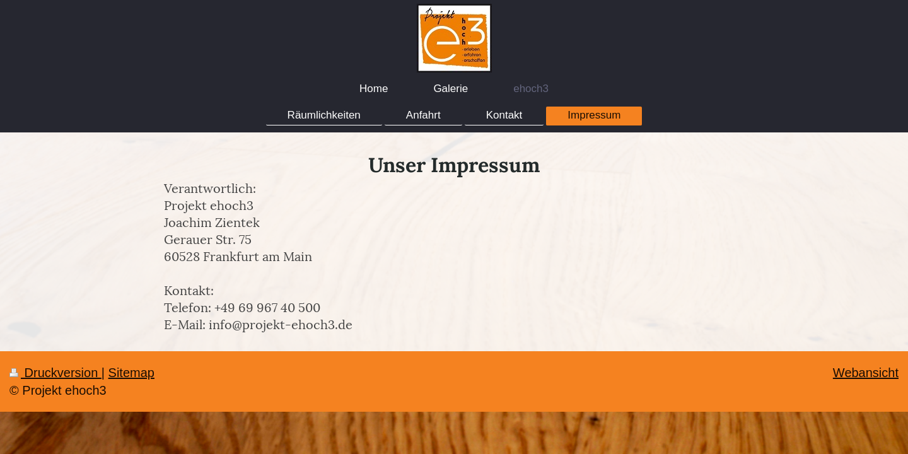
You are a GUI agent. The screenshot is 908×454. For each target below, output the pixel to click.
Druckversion (55, 373)
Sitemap (131, 373)
